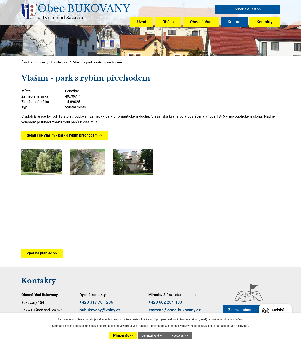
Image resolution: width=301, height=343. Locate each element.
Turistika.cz (59, 62)
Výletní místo (75, 107)
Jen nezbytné (150, 335)
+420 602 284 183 (165, 302)
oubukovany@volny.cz (99, 310)
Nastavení (178, 335)
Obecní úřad (200, 22)
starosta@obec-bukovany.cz (174, 310)
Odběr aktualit (245, 9)
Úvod (141, 22)
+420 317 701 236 (96, 302)
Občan (168, 22)
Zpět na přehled (39, 253)
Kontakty (264, 22)
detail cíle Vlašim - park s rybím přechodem (62, 135)
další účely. (236, 319)
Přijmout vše (121, 335)
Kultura (234, 22)
